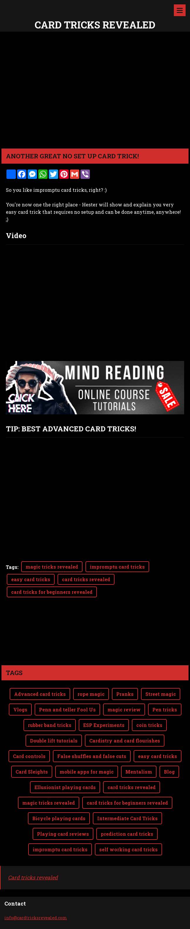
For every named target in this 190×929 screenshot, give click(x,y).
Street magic (160, 694)
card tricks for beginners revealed (52, 592)
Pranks (125, 694)
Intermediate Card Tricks (127, 818)
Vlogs (20, 709)
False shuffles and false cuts (91, 756)
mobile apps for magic (87, 772)
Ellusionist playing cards (65, 787)
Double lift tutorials (54, 741)
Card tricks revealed (33, 877)
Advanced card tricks (40, 694)
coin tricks (149, 725)
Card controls (29, 756)
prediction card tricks (127, 834)
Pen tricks (164, 709)
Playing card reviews (63, 834)
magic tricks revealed (52, 567)
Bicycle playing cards (58, 818)
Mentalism (138, 772)
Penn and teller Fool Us (67, 709)
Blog (169, 772)
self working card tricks (128, 849)
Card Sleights (32, 772)
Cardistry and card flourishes (124, 741)
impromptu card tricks (117, 567)
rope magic (91, 694)
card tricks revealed (86, 579)
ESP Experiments (104, 725)
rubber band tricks (49, 725)
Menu (180, 10)
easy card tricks (30, 579)
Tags (11, 567)
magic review (124, 709)
